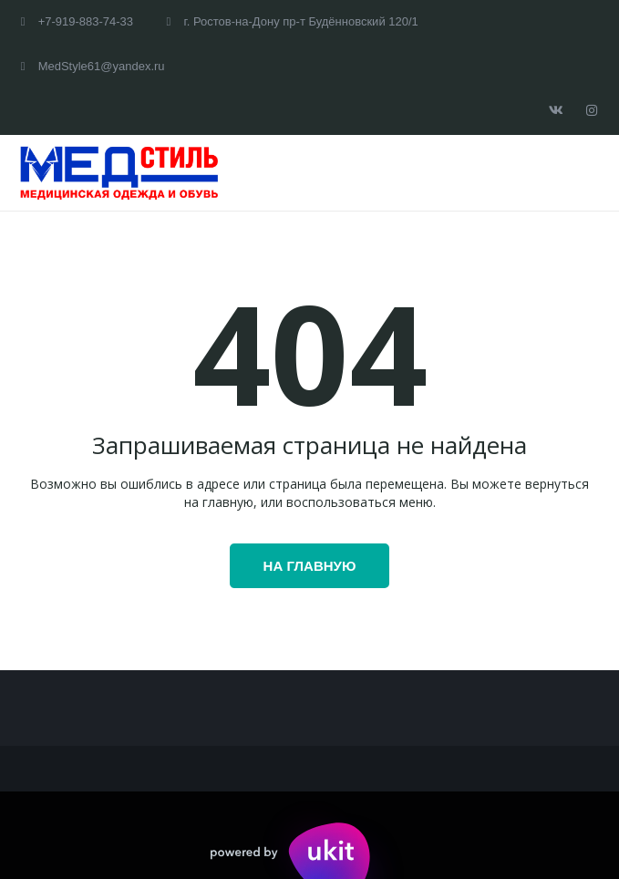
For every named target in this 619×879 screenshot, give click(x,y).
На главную (309, 566)
